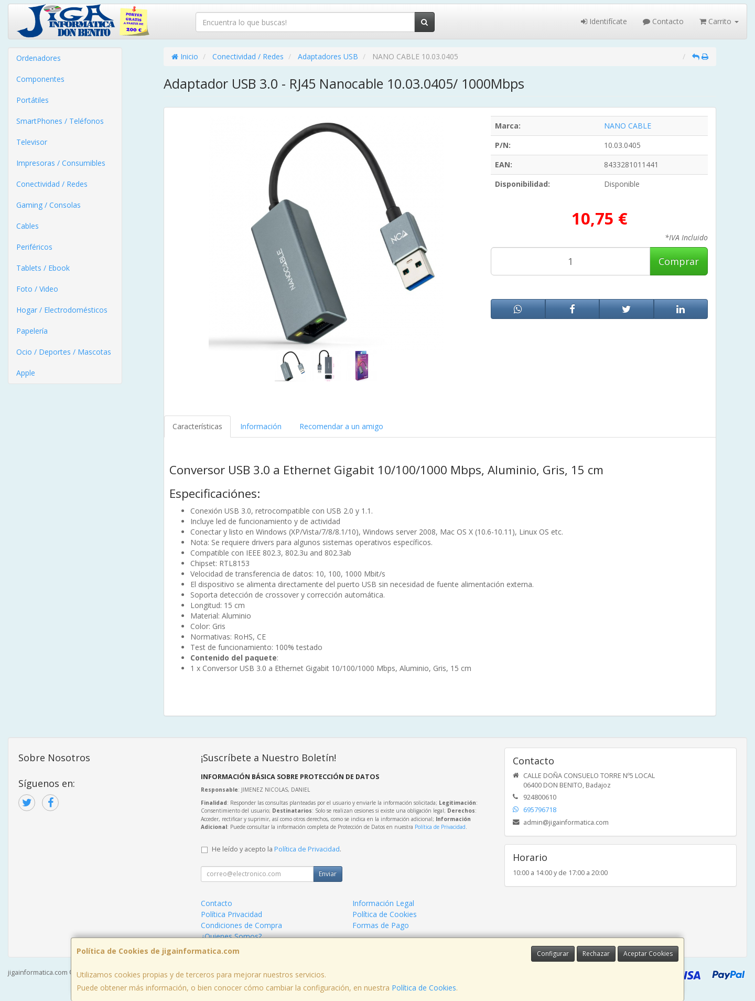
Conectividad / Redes (52, 184)
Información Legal (383, 903)
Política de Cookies (424, 988)
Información (261, 426)
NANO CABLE (627, 126)
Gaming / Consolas (48, 205)
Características (197, 426)
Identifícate (604, 21)
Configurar (553, 953)
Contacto (663, 21)
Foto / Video (37, 289)
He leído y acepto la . (276, 849)
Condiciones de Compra (241, 925)
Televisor (31, 142)
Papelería (32, 331)
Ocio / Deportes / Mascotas (63, 352)
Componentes (40, 79)
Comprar (679, 261)
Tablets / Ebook (43, 268)
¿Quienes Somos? (231, 936)
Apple (25, 373)
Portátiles (32, 100)
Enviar (328, 873)
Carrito (719, 21)
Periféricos (34, 247)
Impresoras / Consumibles (60, 163)
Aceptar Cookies (648, 953)
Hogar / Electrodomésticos (61, 310)
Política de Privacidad (440, 826)
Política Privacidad (231, 914)
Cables (27, 226)
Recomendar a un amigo (341, 426)
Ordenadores (38, 58)
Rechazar (596, 953)
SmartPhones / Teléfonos (60, 121)
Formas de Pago (380, 925)
